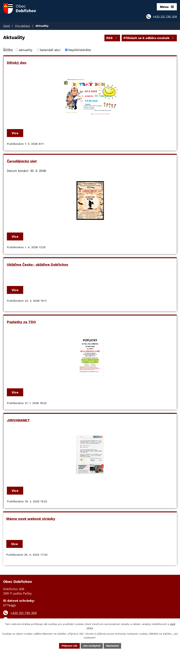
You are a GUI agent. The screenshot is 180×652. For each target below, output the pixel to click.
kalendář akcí (50, 50)
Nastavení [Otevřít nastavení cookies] (112, 645)
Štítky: (8, 49)
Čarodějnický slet (22, 161)
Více (15, 133)
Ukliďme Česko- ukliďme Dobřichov (37, 265)
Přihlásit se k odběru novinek (149, 38)
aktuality (25, 50)
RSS (112, 38)
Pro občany (22, 25)
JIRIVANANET (18, 420)
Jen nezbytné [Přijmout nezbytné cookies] (91, 645)
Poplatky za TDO (21, 322)
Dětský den (16, 63)
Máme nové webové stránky (30, 519)
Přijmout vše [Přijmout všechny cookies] (69, 645)
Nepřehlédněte (79, 50)
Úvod (6, 25)
